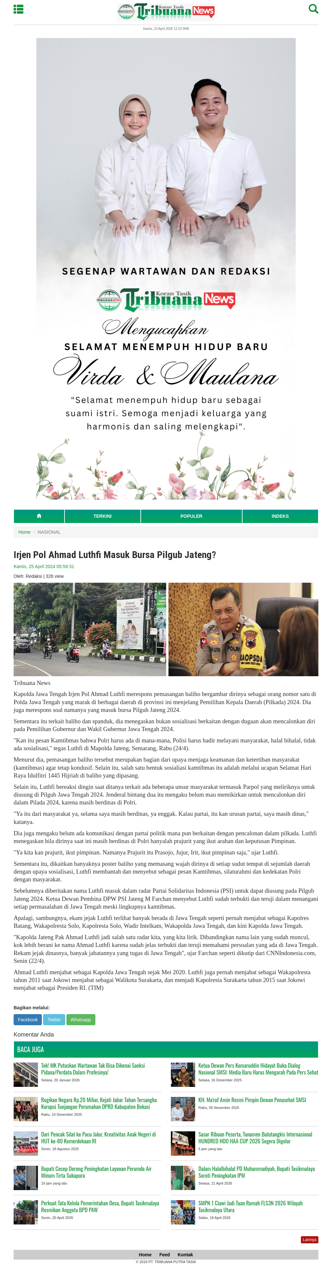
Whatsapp (81, 1019)
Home (24, 532)
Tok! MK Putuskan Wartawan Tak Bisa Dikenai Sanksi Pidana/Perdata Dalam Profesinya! (93, 1068)
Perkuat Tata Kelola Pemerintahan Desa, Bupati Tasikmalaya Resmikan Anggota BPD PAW (100, 1206)
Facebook (28, 1019)
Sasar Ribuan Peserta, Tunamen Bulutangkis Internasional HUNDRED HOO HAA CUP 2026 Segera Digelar (255, 1137)
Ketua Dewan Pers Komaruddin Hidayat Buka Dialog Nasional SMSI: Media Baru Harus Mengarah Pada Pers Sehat (258, 1068)
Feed (164, 1254)
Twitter (54, 1019)
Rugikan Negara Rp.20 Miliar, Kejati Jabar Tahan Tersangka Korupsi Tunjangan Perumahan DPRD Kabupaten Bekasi (99, 1103)
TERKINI (102, 516)
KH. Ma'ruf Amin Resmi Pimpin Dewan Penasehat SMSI (252, 1100)
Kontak (185, 1254)
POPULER (191, 516)
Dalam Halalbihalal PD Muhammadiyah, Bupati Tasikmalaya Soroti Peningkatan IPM (256, 1171)
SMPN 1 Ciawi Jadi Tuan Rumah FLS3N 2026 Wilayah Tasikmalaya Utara (250, 1206)
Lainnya (309, 1239)
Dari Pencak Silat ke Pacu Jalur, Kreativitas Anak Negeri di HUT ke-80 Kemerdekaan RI (98, 1137)
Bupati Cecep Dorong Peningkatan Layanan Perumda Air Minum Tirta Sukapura (96, 1171)
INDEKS (280, 516)
